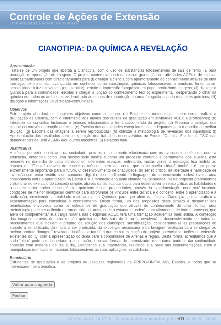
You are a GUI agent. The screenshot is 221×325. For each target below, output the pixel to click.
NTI (180, 319)
